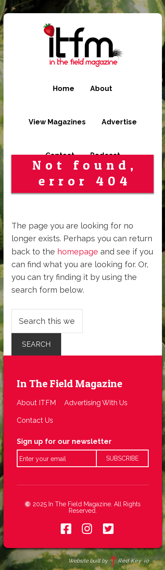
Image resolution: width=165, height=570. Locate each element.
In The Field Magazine (82, 45)
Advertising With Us (96, 403)
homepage (77, 251)
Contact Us (35, 420)
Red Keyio (130, 561)
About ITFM (36, 403)
